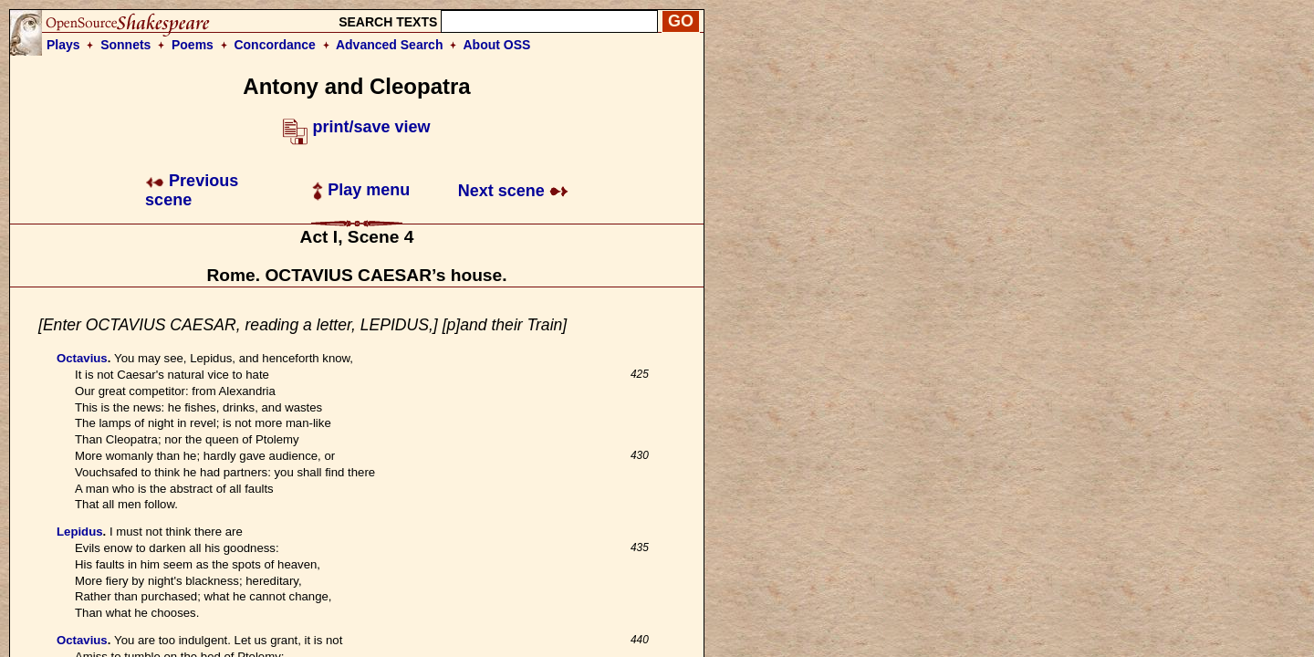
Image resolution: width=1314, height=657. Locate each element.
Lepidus (80, 531)
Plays (63, 44)
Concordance (274, 44)
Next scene (513, 191)
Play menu (361, 190)
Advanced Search (389, 44)
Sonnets (125, 44)
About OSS (497, 44)
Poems (193, 44)
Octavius (82, 358)
